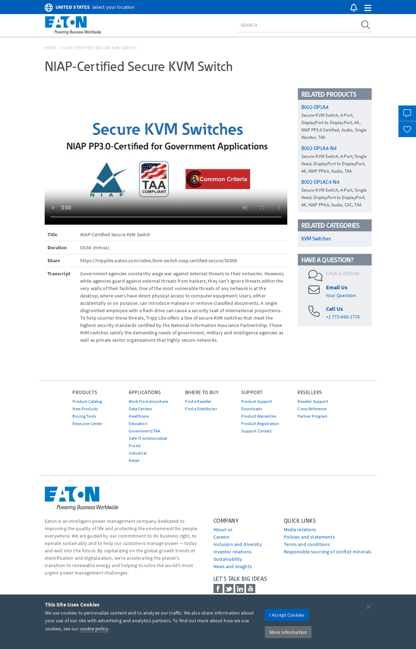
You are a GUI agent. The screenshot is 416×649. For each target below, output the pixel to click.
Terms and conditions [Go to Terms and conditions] (307, 544)
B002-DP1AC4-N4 (320, 182)
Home (51, 47)
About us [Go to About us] (223, 529)
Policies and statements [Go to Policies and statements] (309, 537)
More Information (288, 632)
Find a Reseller (198, 401)
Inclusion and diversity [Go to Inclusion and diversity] (237, 544)
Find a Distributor (201, 408)
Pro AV (135, 445)
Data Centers (140, 408)
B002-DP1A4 (314, 107)
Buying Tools (84, 416)
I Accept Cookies (286, 615)
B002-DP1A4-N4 (319, 148)
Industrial (137, 453)
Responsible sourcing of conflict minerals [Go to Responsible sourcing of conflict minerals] (328, 551)
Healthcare (138, 416)
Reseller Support (312, 401)
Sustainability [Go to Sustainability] (228, 559)
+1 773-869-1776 (343, 317)
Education (138, 423)
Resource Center (87, 423)
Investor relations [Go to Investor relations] (232, 551)
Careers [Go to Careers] (221, 537)
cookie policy (94, 628)
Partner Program (312, 416)
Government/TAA (144, 430)
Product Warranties (258, 416)
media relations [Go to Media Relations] (300, 529)
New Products (85, 408)
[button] (367, 8)
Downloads (251, 408)
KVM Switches (316, 239)
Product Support (256, 401)
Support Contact (256, 430)
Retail (134, 460)
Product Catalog (87, 401)
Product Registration (260, 423)
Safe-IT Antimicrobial (148, 438)
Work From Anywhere (148, 401)
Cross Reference (312, 408)
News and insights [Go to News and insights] (232, 566)
